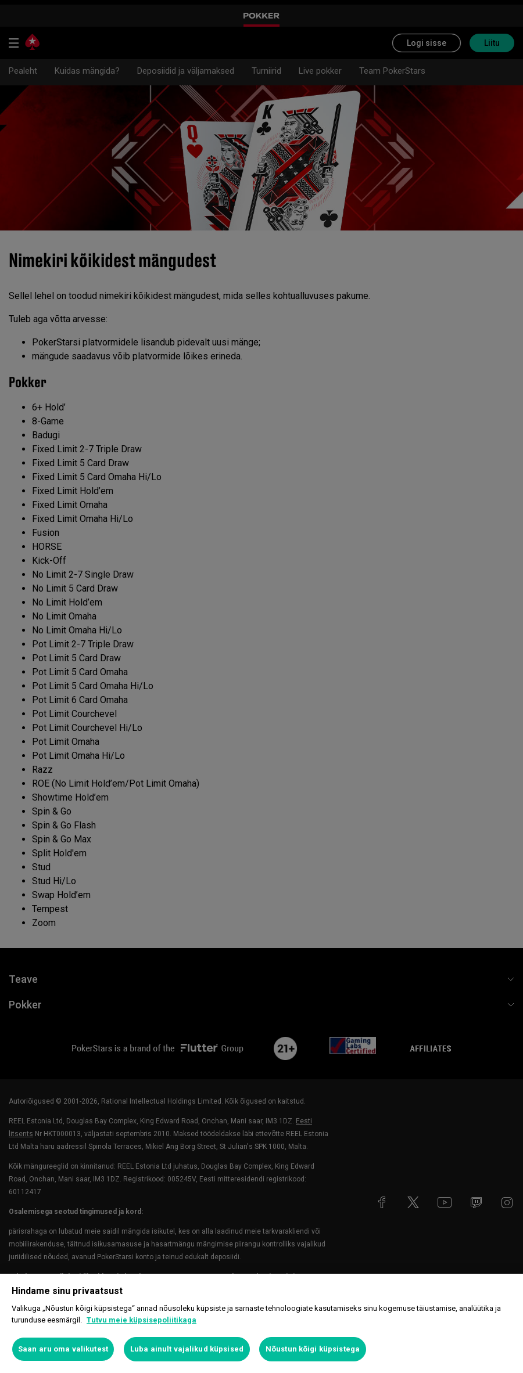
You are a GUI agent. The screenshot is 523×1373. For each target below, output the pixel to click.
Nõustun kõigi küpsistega (313, 1349)
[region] (261, 1323)
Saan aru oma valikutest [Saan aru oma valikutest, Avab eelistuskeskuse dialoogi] (63, 1349)
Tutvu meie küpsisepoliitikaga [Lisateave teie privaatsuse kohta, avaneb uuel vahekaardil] (141, 1320)
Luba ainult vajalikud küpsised (186, 1349)
